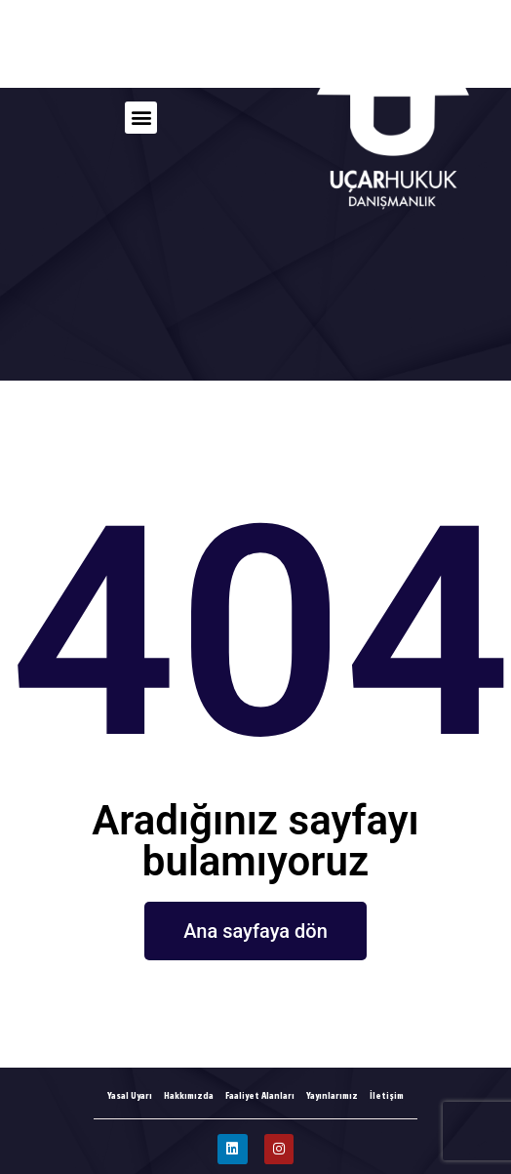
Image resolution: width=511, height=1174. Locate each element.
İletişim (387, 1095)
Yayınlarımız (332, 1095)
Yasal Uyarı (129, 1095)
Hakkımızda (189, 1095)
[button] (141, 117)
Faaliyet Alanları (260, 1095)
